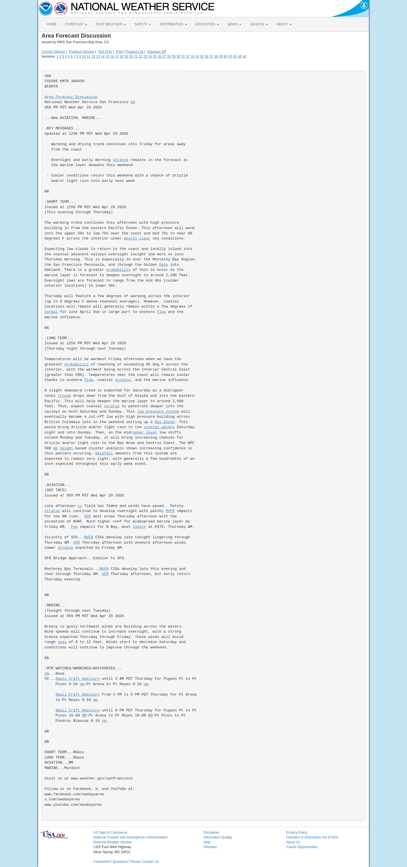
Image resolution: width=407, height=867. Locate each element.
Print (119, 52)
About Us (293, 842)
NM (84, 715)
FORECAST (76, 24)
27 (164, 56)
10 (84, 56)
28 (169, 56)
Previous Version (81, 52)
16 (112, 56)
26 (159, 56)
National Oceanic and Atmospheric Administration (130, 837)
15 (107, 56)
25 (155, 56)
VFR (87, 516)
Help (207, 842)
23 (145, 56)
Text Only (105, 52)
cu (80, 506)
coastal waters (159, 427)
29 (173, 56)
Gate (163, 265)
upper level (145, 432)
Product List (134, 52)
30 (178, 56)
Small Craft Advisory (78, 679)
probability (118, 270)
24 (150, 56)
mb (55, 448)
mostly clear (137, 238)
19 (126, 56)
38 (216, 56)
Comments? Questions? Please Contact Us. (126, 862)
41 (230, 56)
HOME (52, 24)
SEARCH (259, 24)
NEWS (234, 24)
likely (139, 527)
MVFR (170, 511)
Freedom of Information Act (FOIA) (312, 837)
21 (136, 56)
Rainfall (104, 453)
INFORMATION (173, 24)
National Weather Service (112, 842)
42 (235, 56)
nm (82, 684)
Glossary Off (156, 52)
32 (187, 56)
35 (202, 56)
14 (103, 56)
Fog (74, 527)
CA (133, 102)
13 (98, 56)
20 (131, 56)
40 (225, 56)
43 (239, 56)
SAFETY (142, 24)
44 (244, 56)
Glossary (210, 847)
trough (64, 396)
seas (62, 642)
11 (88, 56)
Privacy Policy (297, 833)
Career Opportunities (302, 847)
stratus (120, 160)
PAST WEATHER (111, 24)
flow (161, 312)
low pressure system (158, 411)
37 (211, 56)
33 (192, 56)
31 (183, 56)
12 (93, 56)
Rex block (165, 422)
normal (51, 312)
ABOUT (284, 24)
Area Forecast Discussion (71, 97)
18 (122, 56)
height (66, 448)
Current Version (53, 52)
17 (117, 56)
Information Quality (218, 837)
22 (140, 56)
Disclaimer (211, 833)
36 (206, 56)
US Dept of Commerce (110, 833)
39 (220, 56)
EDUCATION (207, 24)
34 (197, 56)
